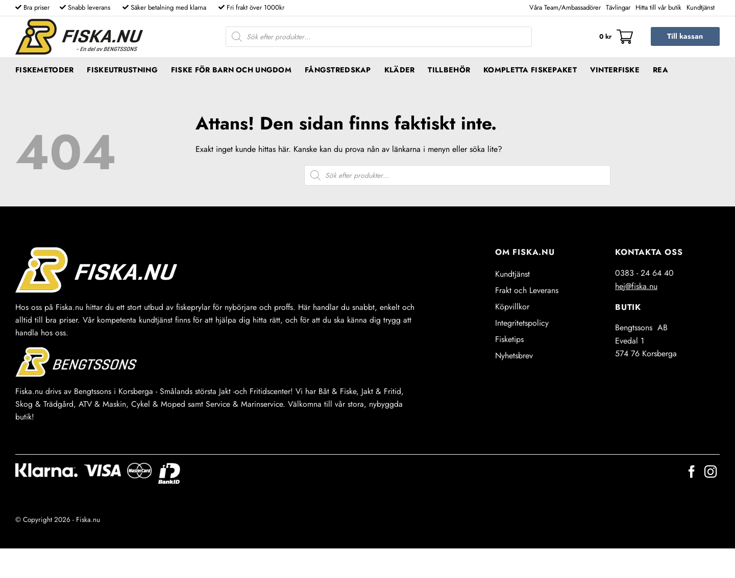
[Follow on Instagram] (710, 473)
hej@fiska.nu (636, 286)
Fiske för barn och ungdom (231, 70)
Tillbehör (449, 70)
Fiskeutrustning (122, 70)
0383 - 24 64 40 (644, 273)
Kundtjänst (701, 7)
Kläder (399, 70)
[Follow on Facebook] (691, 473)
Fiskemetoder (44, 70)
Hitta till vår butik (658, 7)
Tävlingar (618, 7)
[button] (616, 36)
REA (660, 70)
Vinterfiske (615, 70)
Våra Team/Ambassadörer (565, 7)
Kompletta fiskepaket (530, 70)
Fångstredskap (338, 70)
